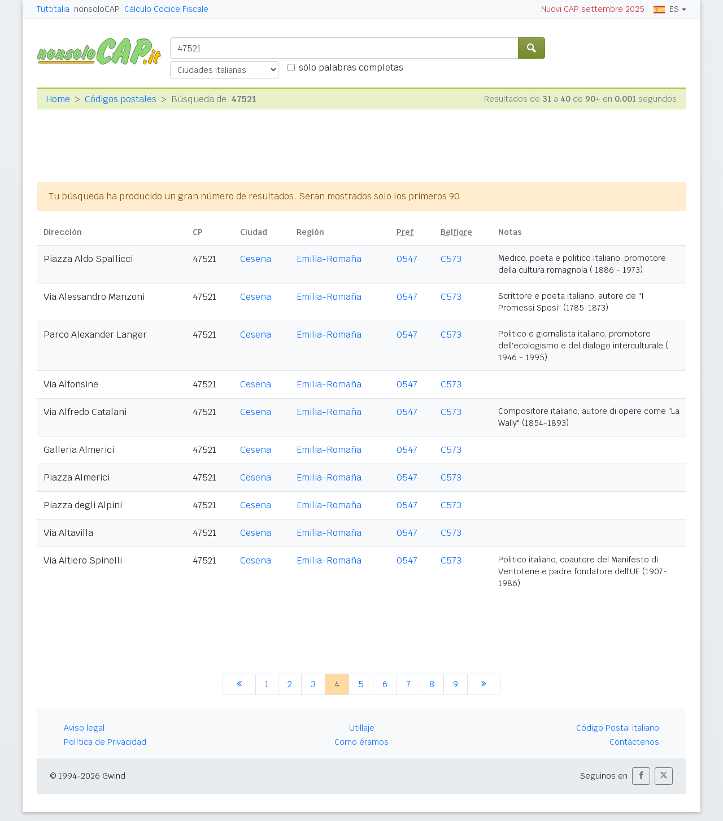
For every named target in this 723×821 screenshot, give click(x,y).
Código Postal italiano (617, 728)
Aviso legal (84, 728)
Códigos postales (120, 99)
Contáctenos (634, 742)
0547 (407, 259)
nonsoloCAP (97, 9)
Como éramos (361, 742)
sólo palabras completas (351, 67)
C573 (451, 259)
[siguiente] (483, 684)
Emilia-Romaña (329, 259)
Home (58, 99)
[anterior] (239, 684)
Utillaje (361, 728)
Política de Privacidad (105, 742)
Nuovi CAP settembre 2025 (592, 9)
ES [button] (666, 9)
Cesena (255, 259)
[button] (641, 776)
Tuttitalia (53, 9)
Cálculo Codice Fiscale (166, 9)
